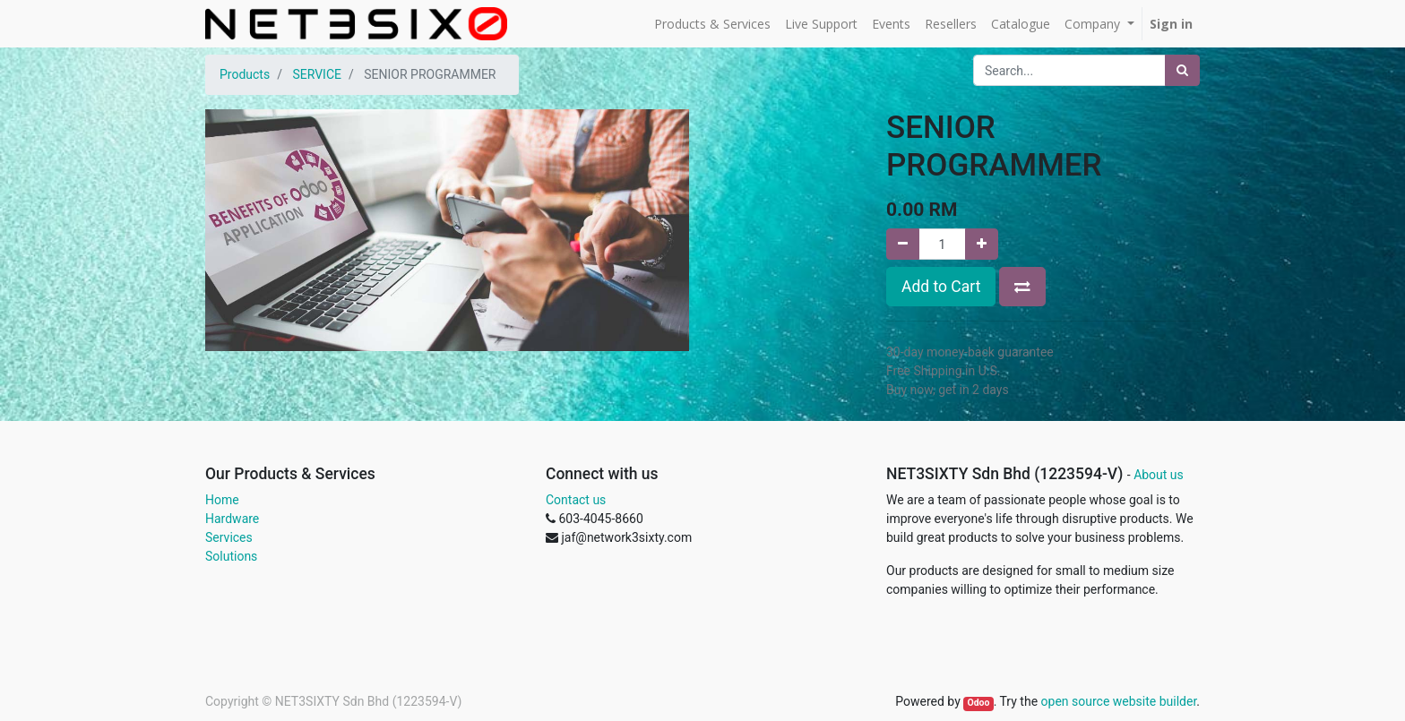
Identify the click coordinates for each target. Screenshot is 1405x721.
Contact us (576, 500)
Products (245, 74)
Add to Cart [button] (940, 287)
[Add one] (981, 244)
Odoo (978, 702)
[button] (1022, 286)
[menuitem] (712, 23)
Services (229, 537)
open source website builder (1119, 701)
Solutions (231, 556)
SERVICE (316, 74)
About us (1158, 475)
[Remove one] (902, 244)
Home (222, 500)
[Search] (1182, 70)
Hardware (232, 518)
